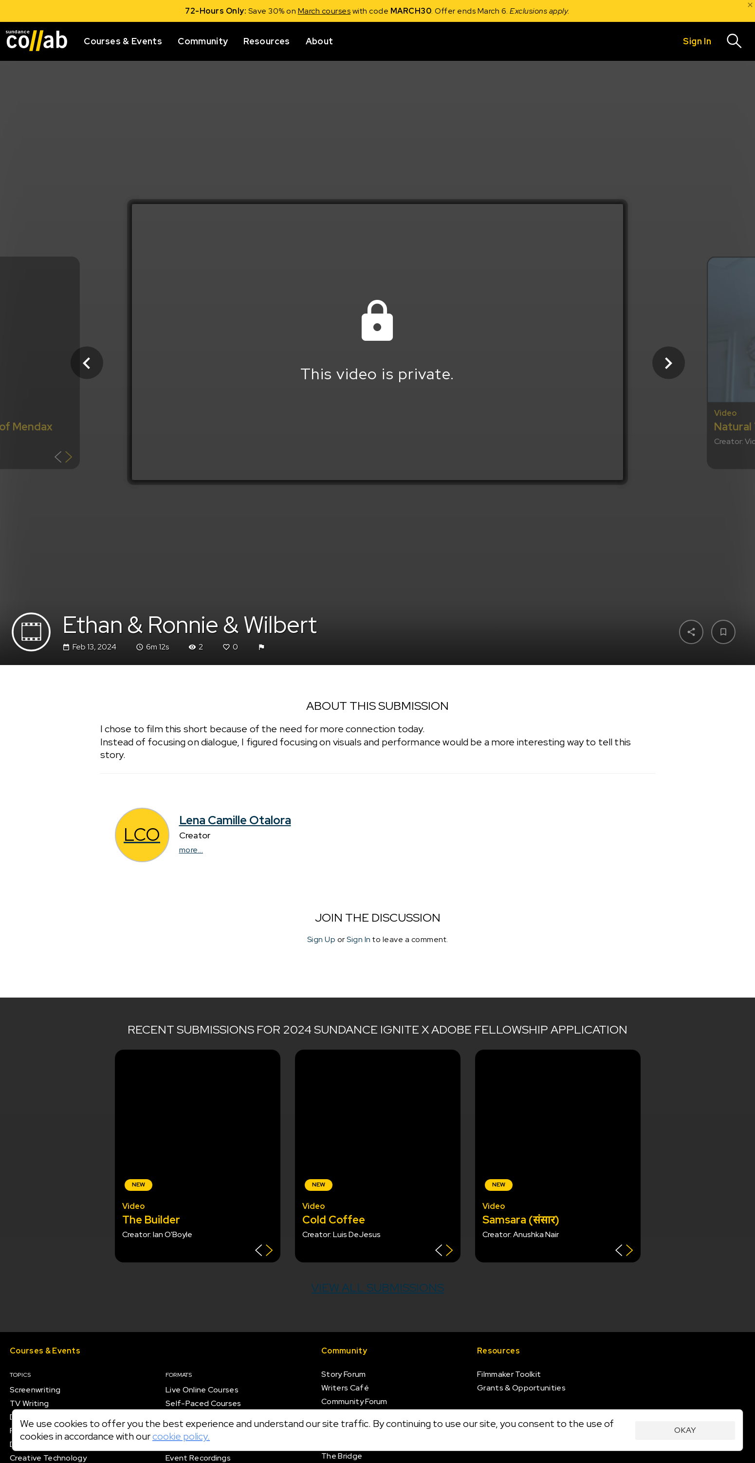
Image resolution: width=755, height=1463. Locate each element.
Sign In (359, 939)
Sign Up (321, 939)
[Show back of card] (64, 458)
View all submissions (377, 1287)
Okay (685, 1430)
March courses (324, 11)
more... (191, 850)
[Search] (734, 41)
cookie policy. (181, 1436)
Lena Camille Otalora (235, 820)
